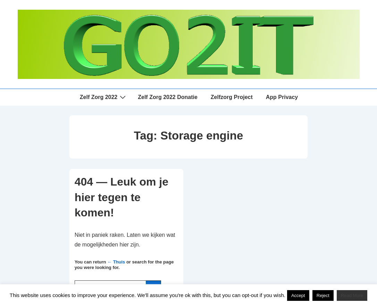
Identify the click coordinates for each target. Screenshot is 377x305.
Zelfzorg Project (232, 97)
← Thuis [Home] (116, 261)
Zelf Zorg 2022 (103, 97)
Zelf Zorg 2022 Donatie (168, 97)
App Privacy (282, 97)
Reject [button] (323, 295)
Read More (352, 295)
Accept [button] (298, 295)
